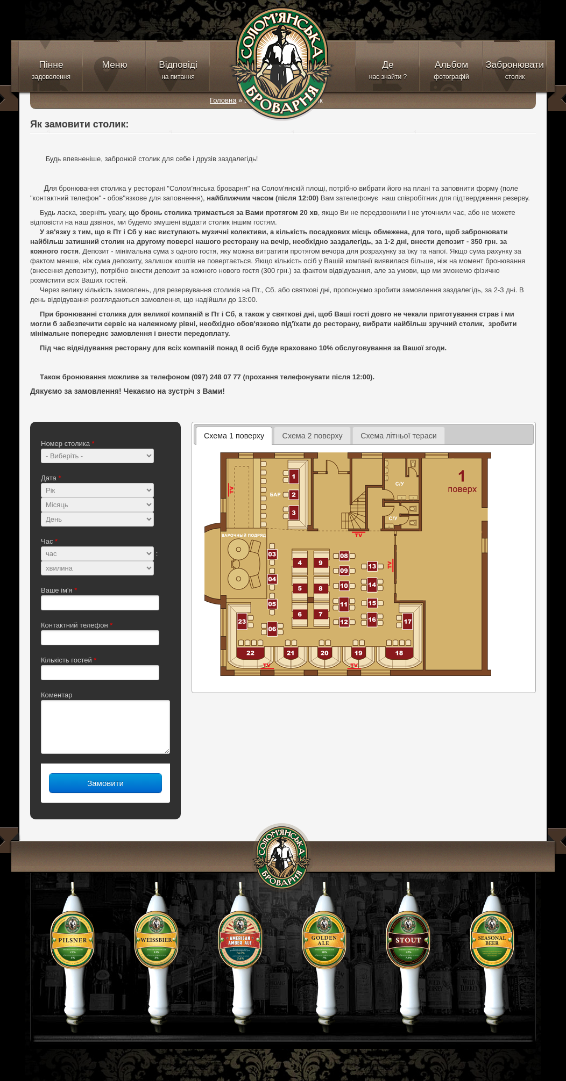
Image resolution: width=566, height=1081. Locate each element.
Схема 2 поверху (312, 435)
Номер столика (68, 443)
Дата (51, 478)
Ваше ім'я (59, 590)
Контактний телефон (76, 625)
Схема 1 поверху (234, 435)
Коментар (56, 695)
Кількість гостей (68, 660)
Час (49, 541)
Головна (223, 100)
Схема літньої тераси (398, 435)
